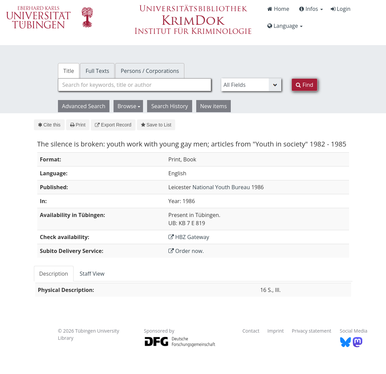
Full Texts (97, 71)
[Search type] (251, 84)
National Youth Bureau (221, 187)
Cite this (49, 124)
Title (68, 71)
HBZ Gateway (188, 237)
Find (304, 84)
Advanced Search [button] (83, 106)
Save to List (156, 124)
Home (278, 9)
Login (341, 9)
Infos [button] (311, 9)
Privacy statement (311, 331)
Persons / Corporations (150, 71)
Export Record (113, 124)
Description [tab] (53, 273)
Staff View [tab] (92, 273)
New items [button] (213, 106)
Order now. (186, 251)
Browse (129, 106)
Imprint (275, 331)
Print (77, 124)
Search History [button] (169, 106)
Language (285, 25)
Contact (250, 331)
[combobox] (134, 84)
